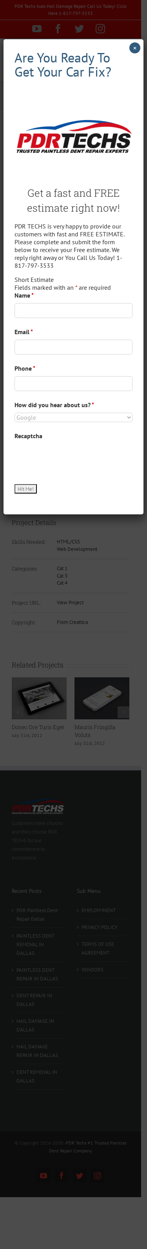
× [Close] (135, 48)
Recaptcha (28, 436)
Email (24, 332)
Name (24, 295)
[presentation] (74, 459)
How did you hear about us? (54, 405)
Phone (25, 368)
